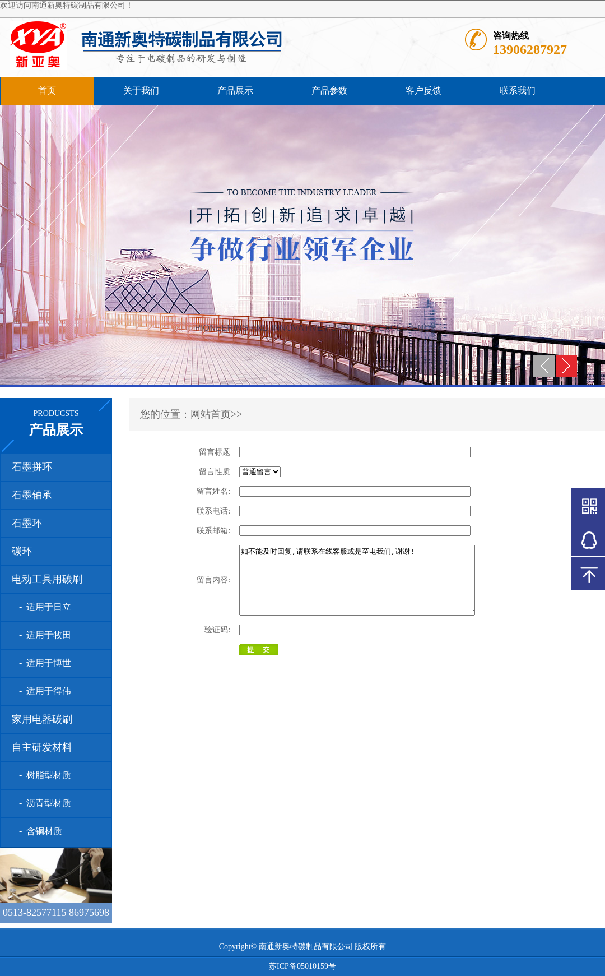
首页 (47, 90)
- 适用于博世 (43, 663)
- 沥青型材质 (43, 803)
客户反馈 (423, 90)
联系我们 (518, 90)
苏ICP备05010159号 (302, 966)
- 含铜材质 (38, 831)
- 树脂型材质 (43, 775)
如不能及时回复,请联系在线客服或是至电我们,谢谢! (371, 587)
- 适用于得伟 (43, 691)
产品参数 (329, 90)
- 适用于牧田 (43, 635)
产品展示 (235, 90)
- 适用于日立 (43, 607)
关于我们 (141, 90)
